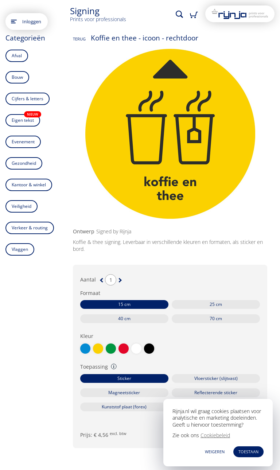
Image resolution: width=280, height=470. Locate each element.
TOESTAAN (248, 451)
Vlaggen (20, 249)
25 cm (216, 304)
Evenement (23, 142)
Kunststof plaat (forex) (124, 407)
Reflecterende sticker (215, 392)
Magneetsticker (124, 392)
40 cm (124, 318)
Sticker (124, 378)
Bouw (17, 77)
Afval (17, 56)
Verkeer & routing (30, 228)
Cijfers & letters (27, 99)
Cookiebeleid (215, 435)
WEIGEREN (215, 451)
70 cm (216, 318)
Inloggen (31, 21)
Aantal (88, 279)
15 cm (124, 304)
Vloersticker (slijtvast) (216, 378)
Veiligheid (21, 206)
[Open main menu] (13, 21)
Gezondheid (24, 163)
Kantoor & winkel (29, 185)
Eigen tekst (26, 118)
